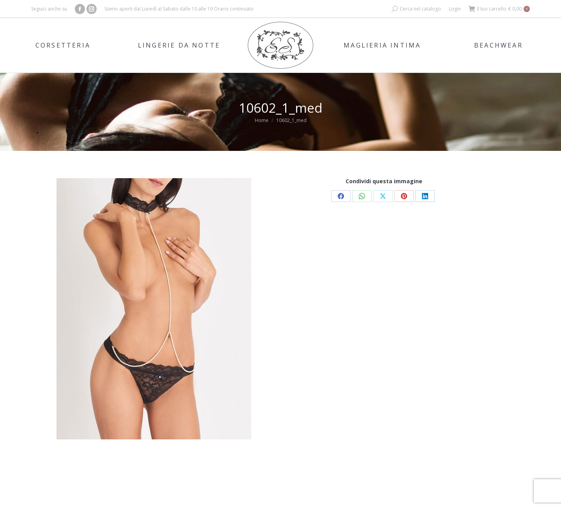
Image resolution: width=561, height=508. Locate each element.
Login (455, 8)
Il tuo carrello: (499, 8)
